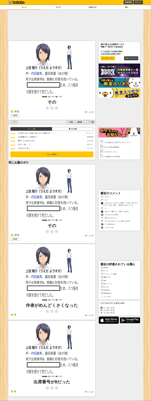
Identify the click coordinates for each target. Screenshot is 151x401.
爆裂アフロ (106, 277)
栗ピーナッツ (106, 284)
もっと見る (52, 154)
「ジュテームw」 (108, 227)
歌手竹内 (90, 137)
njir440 (104, 268)
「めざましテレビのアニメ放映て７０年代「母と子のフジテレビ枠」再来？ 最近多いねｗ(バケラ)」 (119, 204)
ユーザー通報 (90, 122)
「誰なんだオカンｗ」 (109, 218)
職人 (126, 7)
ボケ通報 (70, 122)
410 (14, 111)
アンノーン (89, 133)
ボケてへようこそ (131, 58)
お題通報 (79, 122)
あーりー (90, 144)
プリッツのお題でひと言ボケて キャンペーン (119, 141)
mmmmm (105, 290)
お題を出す (92, 7)
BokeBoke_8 (106, 293)
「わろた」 (106, 197)
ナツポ (104, 271)
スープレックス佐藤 (108, 274)
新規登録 (128, 2)
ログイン (138, 2)
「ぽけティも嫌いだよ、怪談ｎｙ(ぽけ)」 (115, 211)
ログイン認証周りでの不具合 (119, 155)
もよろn (105, 287)
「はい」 (105, 200)
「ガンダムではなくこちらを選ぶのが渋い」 (116, 221)
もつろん (90, 141)
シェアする (13, 122)
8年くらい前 (89, 112)
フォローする (107, 310)
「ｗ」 (104, 208)
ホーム (24, 7)
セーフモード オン (108, 58)
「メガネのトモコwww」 (110, 215)
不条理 (14, 115)
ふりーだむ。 (106, 296)
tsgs (103, 280)
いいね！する (108, 308)
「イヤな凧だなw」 (108, 224)
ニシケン (90, 148)
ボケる (58, 7)
